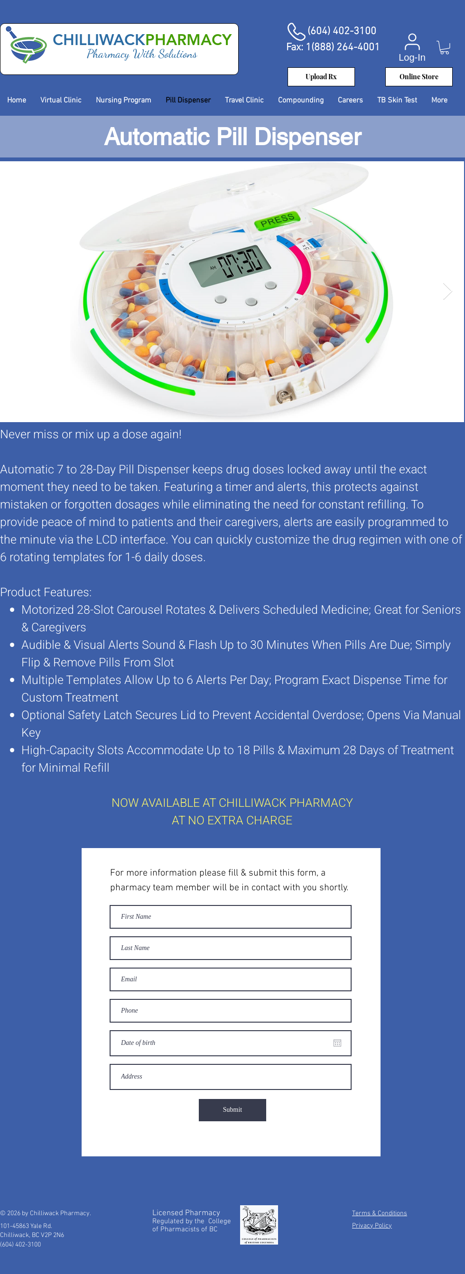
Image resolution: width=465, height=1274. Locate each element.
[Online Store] (419, 76)
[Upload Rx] (321, 76)
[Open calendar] (337, 1043)
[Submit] (232, 1110)
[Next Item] (447, 291)
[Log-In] (412, 47)
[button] (445, 48)
